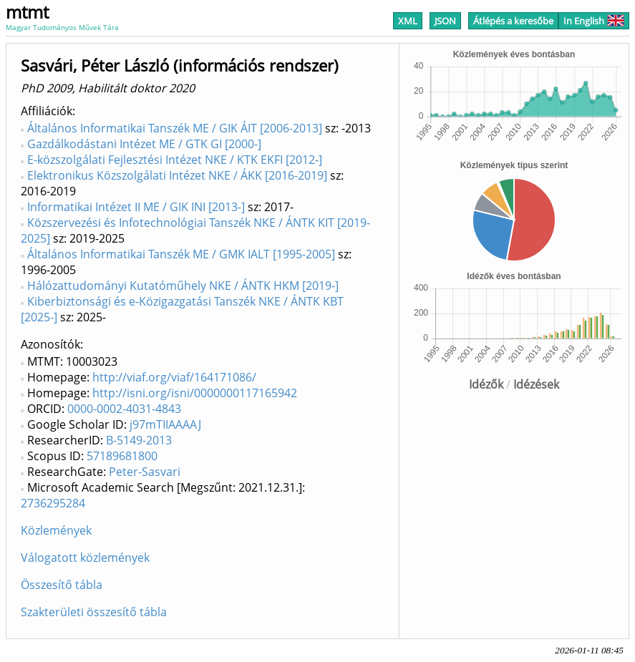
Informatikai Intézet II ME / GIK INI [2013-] (136, 207)
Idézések (536, 384)
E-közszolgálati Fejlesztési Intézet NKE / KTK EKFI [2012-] (174, 159)
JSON (445, 20)
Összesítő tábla (61, 585)
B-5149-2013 (139, 440)
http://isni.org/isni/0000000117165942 (194, 393)
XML (407, 20)
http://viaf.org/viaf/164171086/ (174, 377)
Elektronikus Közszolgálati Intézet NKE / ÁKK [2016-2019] (177, 175)
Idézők (486, 384)
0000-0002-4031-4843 (124, 409)
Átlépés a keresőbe (513, 20)
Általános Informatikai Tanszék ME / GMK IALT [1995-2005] (181, 254)
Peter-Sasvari (144, 472)
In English (593, 20)
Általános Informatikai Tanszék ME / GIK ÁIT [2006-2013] (174, 128)
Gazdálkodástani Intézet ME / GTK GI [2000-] (144, 144)
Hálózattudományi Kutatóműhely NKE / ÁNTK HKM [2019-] (183, 285)
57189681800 (122, 456)
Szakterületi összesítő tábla (94, 612)
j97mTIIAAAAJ (165, 424)
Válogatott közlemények (85, 557)
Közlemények (56, 530)
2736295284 (53, 503)
